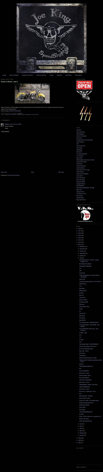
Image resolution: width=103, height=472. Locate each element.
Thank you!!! (82, 297)
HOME (4, 75)
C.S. (80, 335)
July (81, 258)
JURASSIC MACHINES (15, 111)
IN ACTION (82, 409)
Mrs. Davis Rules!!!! (84, 377)
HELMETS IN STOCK (27, 75)
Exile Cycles (79, 195)
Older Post (61, 172)
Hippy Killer (79, 158)
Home (32, 172)
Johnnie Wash (80, 197)
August (81, 255)
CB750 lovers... (83, 283)
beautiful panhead (10, 114)
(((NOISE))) (79, 150)
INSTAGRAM (78, 75)
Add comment (5, 131)
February (82, 433)
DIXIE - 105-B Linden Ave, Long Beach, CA (90, 416)
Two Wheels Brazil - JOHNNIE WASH (88, 322)
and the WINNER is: (84, 371)
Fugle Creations (80, 168)
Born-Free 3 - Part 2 (84, 389)
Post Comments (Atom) (14, 175)
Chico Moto (79, 148)
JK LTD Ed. (82, 353)
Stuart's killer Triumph (84, 398)
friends (19, 114)
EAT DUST (79, 152)
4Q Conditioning (80, 132)
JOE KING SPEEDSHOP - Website (85, 187)
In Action (81, 339)
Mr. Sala (81, 414)
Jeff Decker (79, 163)
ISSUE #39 (82, 279)
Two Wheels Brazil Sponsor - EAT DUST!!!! (90, 281)
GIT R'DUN (82, 318)
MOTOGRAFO (80, 185)
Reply (6, 128)
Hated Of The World (81, 161)
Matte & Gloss (82, 290)
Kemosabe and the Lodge (82, 169)
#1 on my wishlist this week (86, 348)
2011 (79, 244)
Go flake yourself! (83, 302)
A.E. (80, 337)
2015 (79, 235)
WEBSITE (59, 75)
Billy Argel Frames (81, 199)
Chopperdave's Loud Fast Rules (84, 140)
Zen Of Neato (79, 156)
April (81, 428)
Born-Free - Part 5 (83, 351)
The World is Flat (80, 146)
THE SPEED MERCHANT (85, 412)
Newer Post (4, 172)
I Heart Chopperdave (84, 386)
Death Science (80, 171)
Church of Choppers (81, 136)
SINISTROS (68, 75)
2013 (79, 240)
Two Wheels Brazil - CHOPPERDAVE (88, 344)
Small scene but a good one (30, 114)
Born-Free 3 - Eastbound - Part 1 (87, 391)
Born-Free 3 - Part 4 (84, 373)
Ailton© (7, 124)
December (82, 246)
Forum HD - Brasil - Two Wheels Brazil (89, 400)
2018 (79, 228)
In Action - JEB (83, 332)
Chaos (81, 309)
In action (81, 293)
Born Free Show (80, 179)
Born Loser (79, 138)
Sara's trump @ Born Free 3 (86, 402)
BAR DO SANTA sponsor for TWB (87, 357)
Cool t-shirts (82, 407)
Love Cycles (79, 175)
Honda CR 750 (80, 191)
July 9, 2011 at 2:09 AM (15, 124)
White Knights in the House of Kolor (85, 160)
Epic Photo (82, 315)
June (81, 424)
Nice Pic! (81, 295)
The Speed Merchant (81, 154)
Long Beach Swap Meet (85, 266)
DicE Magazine (80, 134)
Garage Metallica (80, 183)
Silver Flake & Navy (84, 306)
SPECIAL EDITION (41, 75)
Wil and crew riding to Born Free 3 (87, 346)
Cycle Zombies (80, 142)
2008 (79, 442)
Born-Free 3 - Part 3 (84, 382)
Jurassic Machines (81, 166)
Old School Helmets (84, 405)
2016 (79, 233)
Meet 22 (81, 364)
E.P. (80, 268)
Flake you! (81, 304)
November (82, 248)
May (81, 426)
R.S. (80, 368)
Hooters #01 (82, 313)
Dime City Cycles (80, 177)
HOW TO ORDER (14, 75)
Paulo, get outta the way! (85, 421)
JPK (80, 270)
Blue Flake (82, 288)
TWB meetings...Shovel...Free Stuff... (88, 384)
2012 (79, 242)
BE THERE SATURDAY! (85, 264)
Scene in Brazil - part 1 (9, 82)
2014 (79, 237)
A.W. (80, 286)
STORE (51, 75)
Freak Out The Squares (82, 173)
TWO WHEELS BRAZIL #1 (86, 366)
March (81, 430)
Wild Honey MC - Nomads (85, 396)
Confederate (82, 355)
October (82, 251)
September (82, 253)
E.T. (80, 311)
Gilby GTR (79, 189)
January (82, 435)
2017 (79, 230)
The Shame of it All (81, 193)
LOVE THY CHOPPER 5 (85, 380)
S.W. (80, 342)
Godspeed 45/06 (80, 181)
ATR (77, 144)
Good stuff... (82, 273)
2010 (79, 438)
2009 (79, 440)
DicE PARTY (82, 320)
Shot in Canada (83, 299)
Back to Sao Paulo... (84, 418)
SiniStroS (78, 130)
